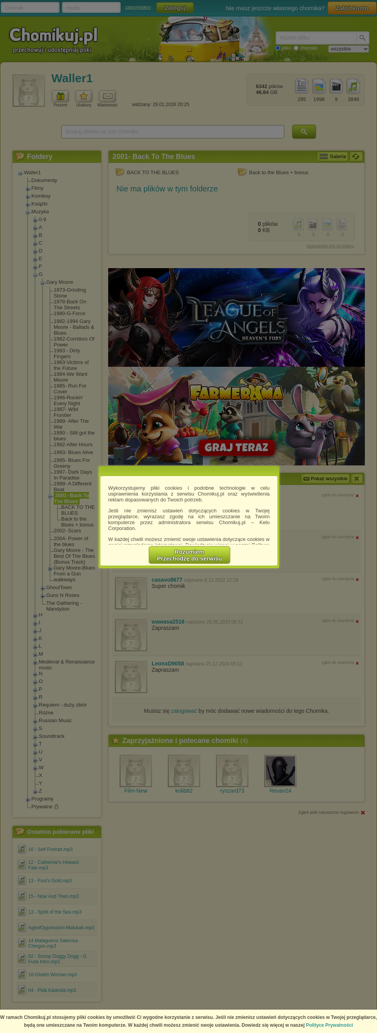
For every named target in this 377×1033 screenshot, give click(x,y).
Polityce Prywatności (329, 1025)
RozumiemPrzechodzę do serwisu (189, 555)
